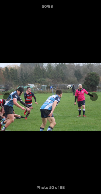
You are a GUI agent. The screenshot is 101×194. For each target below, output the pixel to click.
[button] (81, 7)
